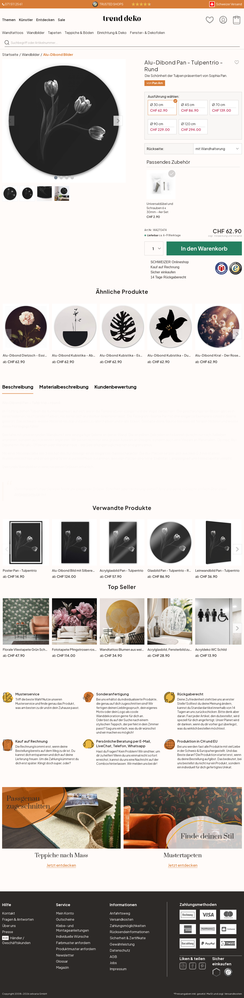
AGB (113, 956)
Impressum (118, 969)
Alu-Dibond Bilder (58, 54)
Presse (7, 932)
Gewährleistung (122, 944)
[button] (55, 177)
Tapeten (54, 32)
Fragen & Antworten (18, 919)
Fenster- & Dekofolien (147, 32)
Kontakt (8, 913)
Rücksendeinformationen (129, 932)
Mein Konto (65, 913)
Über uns (9, 925)
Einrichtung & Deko (112, 32)
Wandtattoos (12, 32)
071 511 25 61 (14, 4)
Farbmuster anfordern (73, 942)
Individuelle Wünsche (72, 936)
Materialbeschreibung (63, 387)
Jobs (113, 962)
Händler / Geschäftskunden (16, 940)
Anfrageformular (27, 494)
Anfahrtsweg (120, 913)
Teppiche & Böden (79, 32)
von (155, 83)
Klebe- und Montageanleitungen (72, 927)
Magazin (62, 967)
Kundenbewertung (115, 387)
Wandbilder (35, 32)
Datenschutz (120, 950)
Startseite (10, 54)
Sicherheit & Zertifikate (128, 938)
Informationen (123, 904)
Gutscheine (65, 919)
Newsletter (65, 955)
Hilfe (6, 904)
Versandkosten (121, 919)
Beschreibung (17, 387)
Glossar (62, 961)
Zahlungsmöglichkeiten (128, 925)
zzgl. (225, 236)
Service (63, 904)
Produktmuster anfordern (76, 949)
